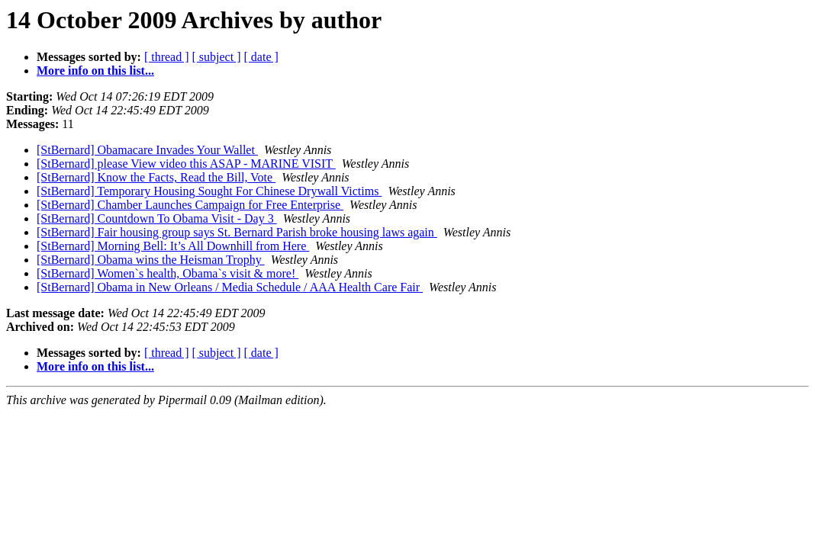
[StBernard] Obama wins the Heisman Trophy (151, 259)
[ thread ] (166, 56)
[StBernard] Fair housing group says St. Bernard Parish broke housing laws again (237, 232)
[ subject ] (216, 56)
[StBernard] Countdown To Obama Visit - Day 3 (157, 218)
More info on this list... (95, 70)
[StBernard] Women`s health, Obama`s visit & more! (167, 273)
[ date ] (261, 56)
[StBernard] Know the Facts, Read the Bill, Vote (156, 177)
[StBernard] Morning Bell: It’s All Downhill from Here (173, 245)
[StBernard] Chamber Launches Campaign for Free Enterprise (190, 204)
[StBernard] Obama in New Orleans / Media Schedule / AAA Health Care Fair (230, 287)
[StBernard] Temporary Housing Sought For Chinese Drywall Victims (209, 191)
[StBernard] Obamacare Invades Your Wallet (147, 149)
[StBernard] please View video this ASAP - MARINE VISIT (186, 163)
